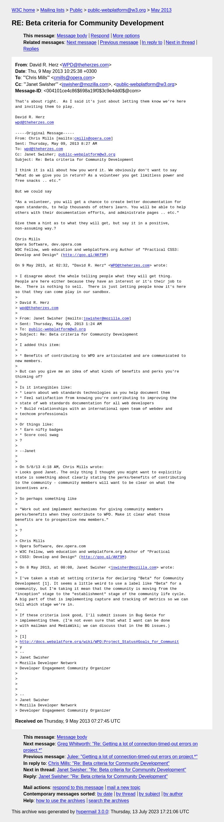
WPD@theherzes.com (85, 64)
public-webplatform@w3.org (117, 10)
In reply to (152, 42)
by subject (149, 793)
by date (104, 793)
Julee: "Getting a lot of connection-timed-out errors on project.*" (132, 756)
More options (126, 35)
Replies (31, 48)
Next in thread (180, 42)
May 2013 (161, 10)
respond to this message (77, 787)
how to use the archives (60, 800)
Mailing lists (52, 10)
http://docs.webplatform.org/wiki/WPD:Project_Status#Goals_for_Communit (99, 642)
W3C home (23, 10)
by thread (126, 793)
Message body (72, 35)
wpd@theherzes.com (34, 122)
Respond (100, 35)
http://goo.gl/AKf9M (84, 255)
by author (173, 793)
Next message (82, 42)
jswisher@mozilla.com (85, 84)
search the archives (109, 800)
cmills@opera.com (73, 77)
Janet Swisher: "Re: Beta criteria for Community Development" (121, 769)
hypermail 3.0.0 (92, 811)
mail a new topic (124, 787)
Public (76, 10)
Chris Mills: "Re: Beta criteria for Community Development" (108, 763)
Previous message (119, 42)
